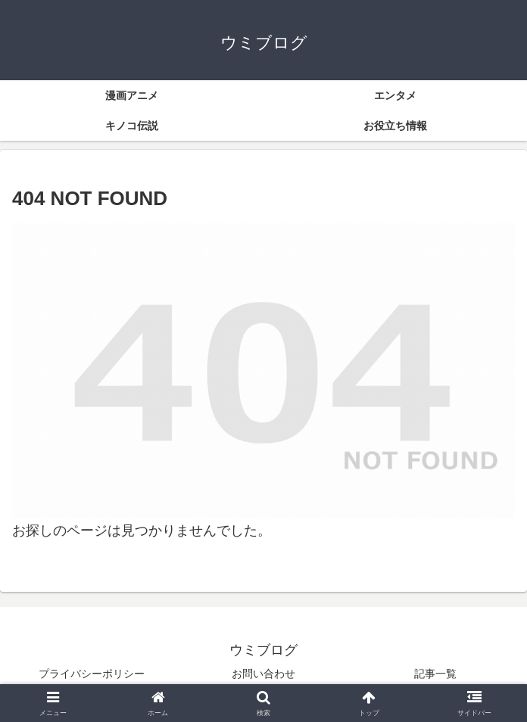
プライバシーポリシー (92, 674)
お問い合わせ (263, 674)
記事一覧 (435, 674)
